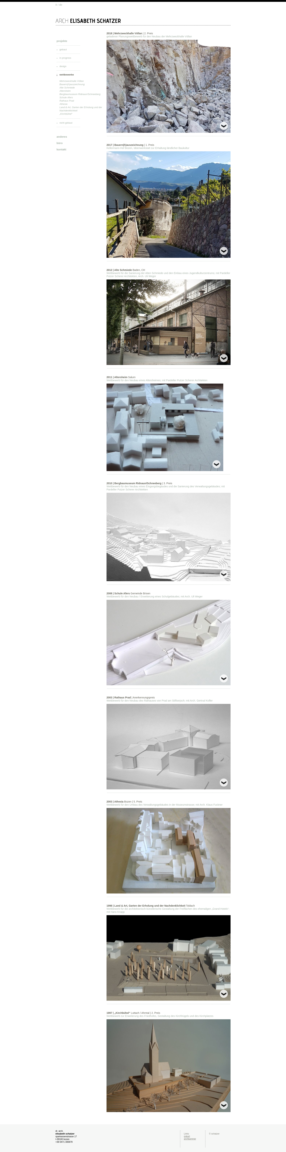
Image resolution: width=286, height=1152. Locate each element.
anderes (62, 136)
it (56, 4)
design (62, 66)
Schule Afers (66, 97)
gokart (187, 1136)
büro (60, 143)
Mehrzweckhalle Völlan (71, 81)
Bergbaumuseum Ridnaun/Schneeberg (80, 94)
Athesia (63, 104)
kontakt (61, 149)
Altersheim (65, 91)
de (60, 4)
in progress (65, 58)
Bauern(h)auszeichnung (72, 84)
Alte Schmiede (67, 87)
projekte (62, 40)
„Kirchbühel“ (65, 113)
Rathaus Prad (66, 100)
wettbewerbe (66, 74)
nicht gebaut (65, 122)
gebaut (63, 49)
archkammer (190, 1139)
